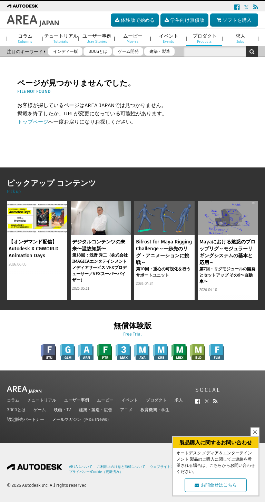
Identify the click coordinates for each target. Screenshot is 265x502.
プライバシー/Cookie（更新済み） (96, 471)
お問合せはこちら (216, 485)
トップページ (32, 121)
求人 (179, 400)
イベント (129, 400)
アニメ (126, 410)
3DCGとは (16, 410)
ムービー (105, 400)
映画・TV (62, 410)
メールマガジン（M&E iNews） (81, 419)
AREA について (80, 466)
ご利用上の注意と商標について (121, 466)
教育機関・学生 (154, 410)
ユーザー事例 (76, 400)
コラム (13, 400)
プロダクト (156, 400)
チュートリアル (41, 400)
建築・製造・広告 (95, 410)
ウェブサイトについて (167, 466)
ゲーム (39, 410)
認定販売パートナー (25, 419)
